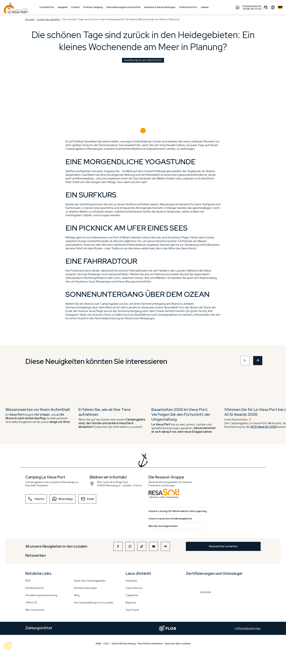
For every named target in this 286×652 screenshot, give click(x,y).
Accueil (29, 19)
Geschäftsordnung (124, 643)
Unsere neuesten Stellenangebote (170, 518)
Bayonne (131, 602)
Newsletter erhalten (223, 546)
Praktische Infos (188, 7)
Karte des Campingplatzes (90, 580)
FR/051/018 (206, 583)
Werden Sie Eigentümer (163, 526)
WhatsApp (61, 499)
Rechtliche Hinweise (150, 643)
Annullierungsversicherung (41, 595)
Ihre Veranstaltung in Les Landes (93, 602)
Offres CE (31, 602)
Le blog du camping (48, 19)
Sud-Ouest (132, 609)
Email (87, 499)
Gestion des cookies (178, 643)
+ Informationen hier (247, 628)
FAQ (27, 580)
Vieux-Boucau (134, 588)
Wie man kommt (34, 609)
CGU (106, 643)
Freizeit (75, 7)
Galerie (205, 7)
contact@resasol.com (252, 6)
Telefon (36, 499)
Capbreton (132, 595)
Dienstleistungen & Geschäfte (123, 7)
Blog (77, 595)
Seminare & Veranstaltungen (159, 7)
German (280, 7)
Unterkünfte (47, 7)
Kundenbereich (34, 588)
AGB (98, 643)
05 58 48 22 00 (252, 8)
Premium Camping (93, 7)
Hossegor (131, 580)
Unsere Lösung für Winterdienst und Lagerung (177, 511)
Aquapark (63, 7)
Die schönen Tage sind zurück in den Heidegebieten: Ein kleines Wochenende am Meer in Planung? (121, 19)
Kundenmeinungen (85, 588)
